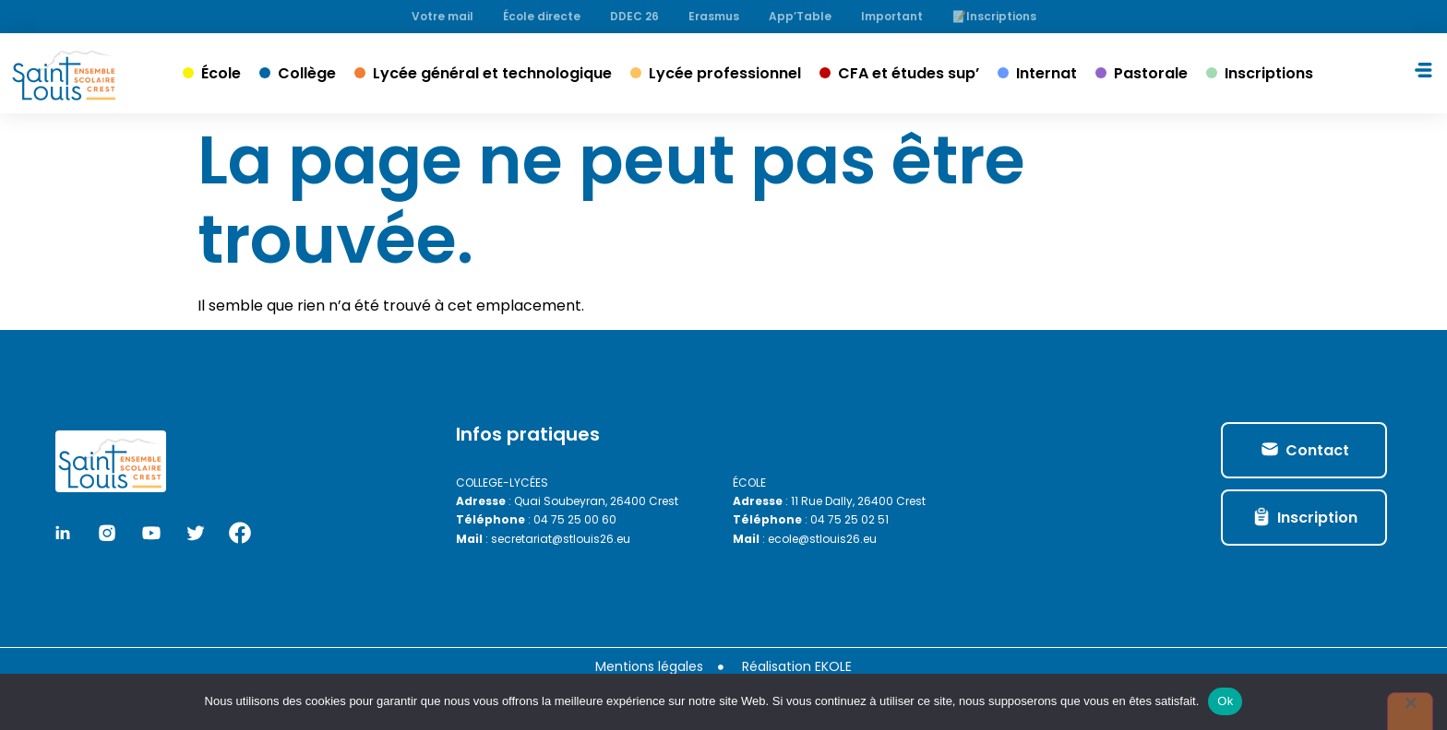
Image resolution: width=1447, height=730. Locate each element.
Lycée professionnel (725, 73)
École (221, 73)
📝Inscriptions (994, 16)
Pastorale (1151, 73)
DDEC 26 (634, 16)
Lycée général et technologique (492, 73)
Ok (1225, 701)
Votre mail (442, 16)
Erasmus (713, 16)
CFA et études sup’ (908, 73)
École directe (541, 16)
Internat (1046, 73)
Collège (307, 73)
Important (892, 16)
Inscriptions (1269, 73)
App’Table (800, 16)
